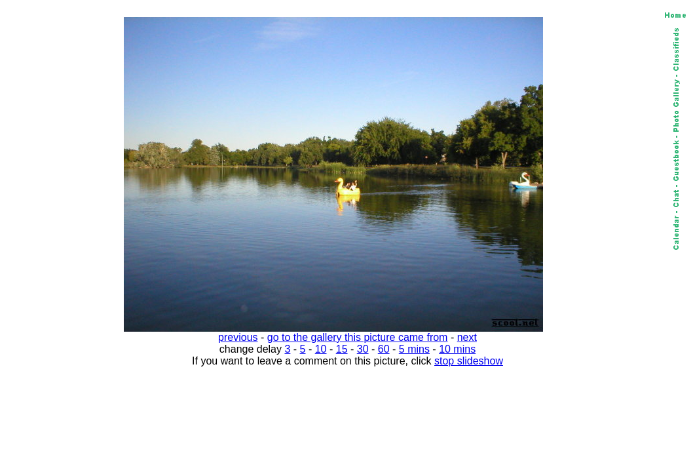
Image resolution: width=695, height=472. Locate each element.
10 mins (457, 349)
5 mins (414, 349)
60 (384, 349)
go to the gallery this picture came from (357, 337)
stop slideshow (468, 360)
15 (342, 349)
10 (321, 349)
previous (237, 337)
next (467, 337)
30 (363, 349)
